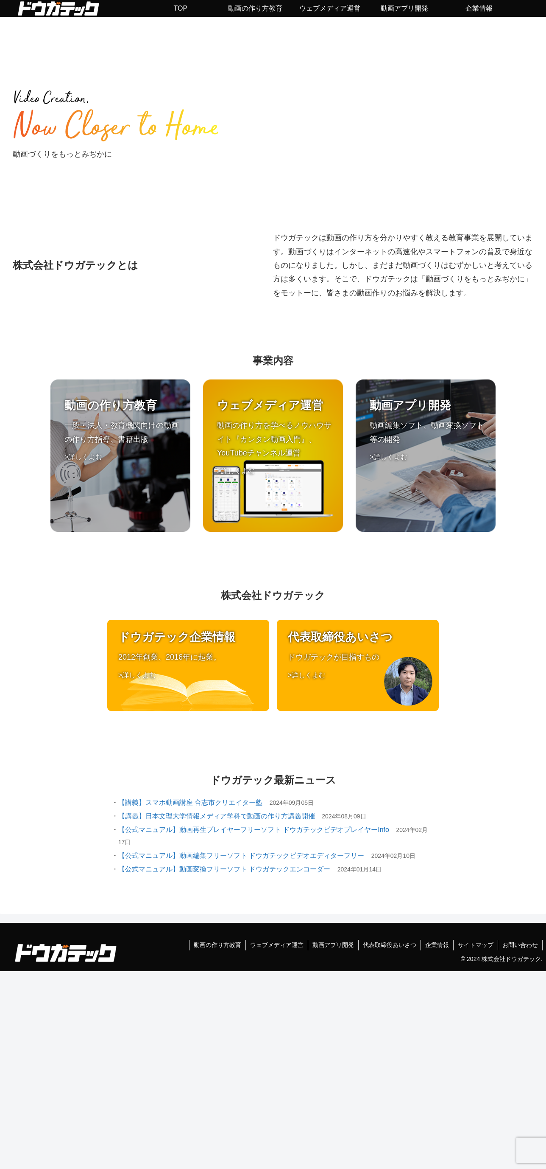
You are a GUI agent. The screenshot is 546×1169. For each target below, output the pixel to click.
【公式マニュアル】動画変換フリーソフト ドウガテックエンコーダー (224, 869)
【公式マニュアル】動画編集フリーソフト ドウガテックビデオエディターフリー (241, 855)
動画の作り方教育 (217, 944)
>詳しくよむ (83, 457)
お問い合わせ (520, 944)
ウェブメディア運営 (277, 944)
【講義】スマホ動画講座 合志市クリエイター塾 (190, 802)
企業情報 (437, 944)
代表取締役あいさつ (389, 944)
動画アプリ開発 (333, 944)
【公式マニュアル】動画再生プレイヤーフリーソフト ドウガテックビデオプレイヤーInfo (253, 829)
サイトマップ (475, 944)
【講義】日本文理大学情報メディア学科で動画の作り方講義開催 (216, 816)
